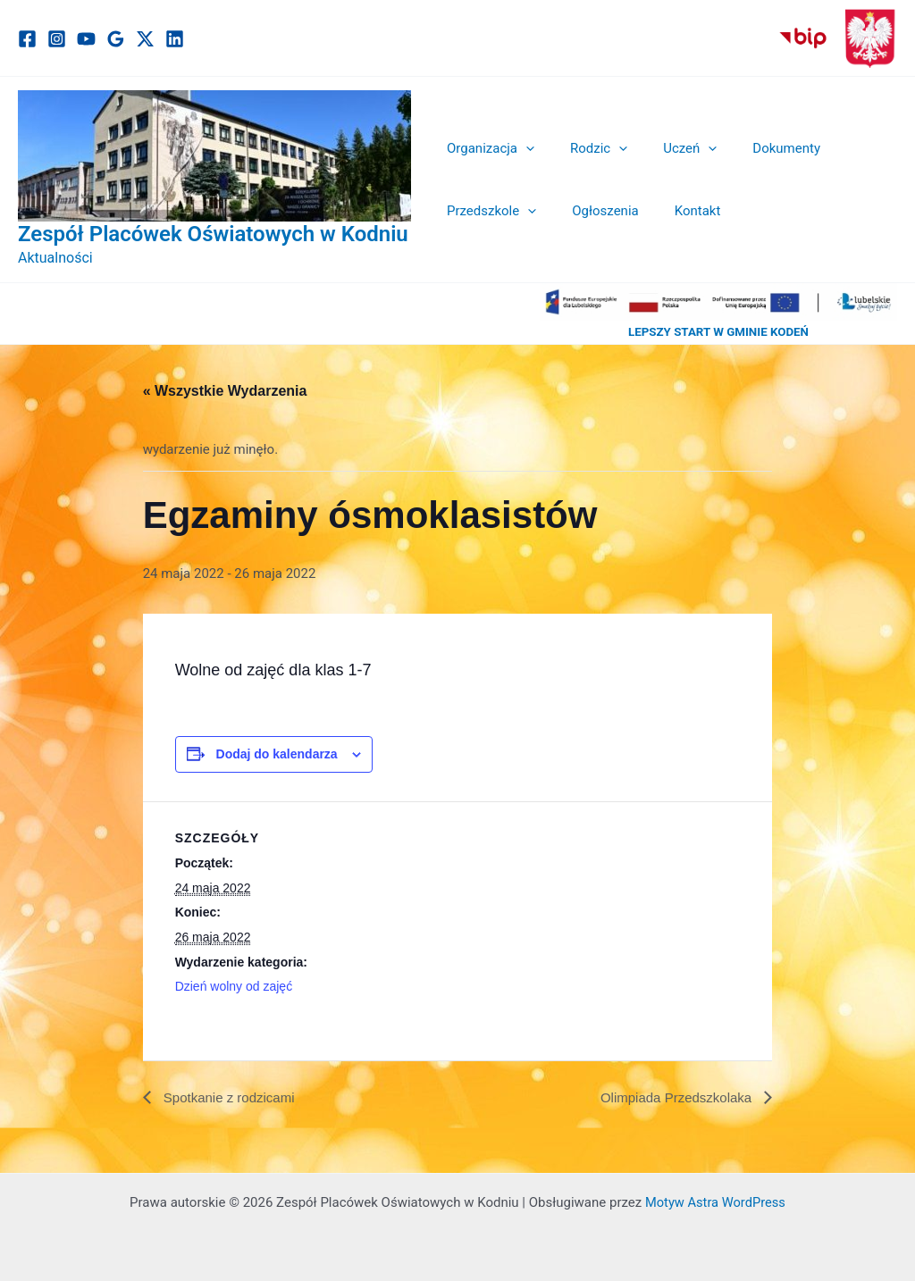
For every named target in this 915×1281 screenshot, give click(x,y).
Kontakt (675, 211)
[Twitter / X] (145, 38)
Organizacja (486, 148)
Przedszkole (487, 211)
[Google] (115, 38)
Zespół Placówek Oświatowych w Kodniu (213, 234)
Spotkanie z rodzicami (232, 1097)
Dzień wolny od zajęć (234, 986)
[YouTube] (86, 38)
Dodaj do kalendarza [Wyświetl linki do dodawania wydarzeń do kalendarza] (277, 754)
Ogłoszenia (591, 211)
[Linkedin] (174, 38)
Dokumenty (755, 148)
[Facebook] (27, 38)
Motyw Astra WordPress (715, 1202)
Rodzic (585, 148)
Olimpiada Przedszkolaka (672, 1097)
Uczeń (667, 148)
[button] (521, 148)
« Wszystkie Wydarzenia (225, 390)
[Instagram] (56, 38)
